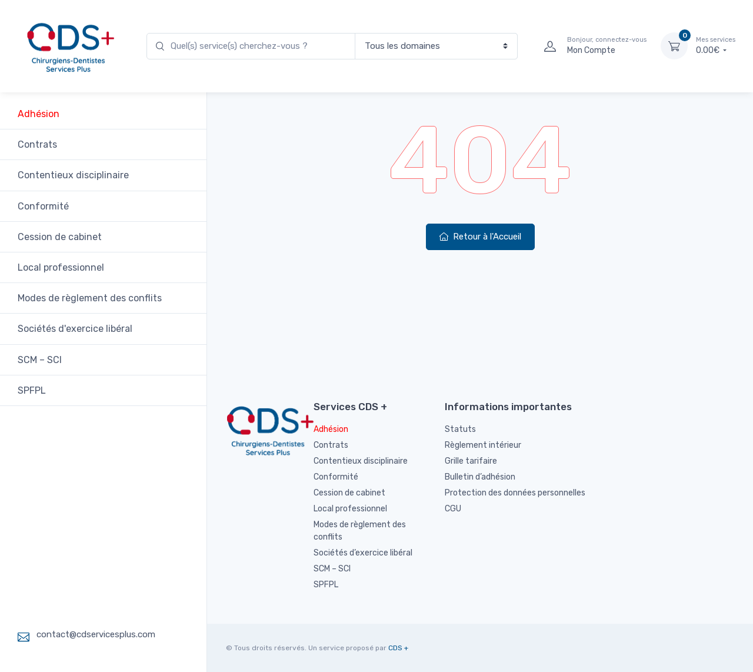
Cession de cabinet (60, 236)
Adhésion (38, 113)
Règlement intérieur (483, 445)
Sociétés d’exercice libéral (363, 553)
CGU (453, 509)
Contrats (37, 144)
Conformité (43, 206)
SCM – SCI (40, 359)
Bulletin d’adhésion (480, 477)
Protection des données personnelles (515, 493)
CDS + (398, 648)
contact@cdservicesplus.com (95, 634)
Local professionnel (61, 267)
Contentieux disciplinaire (73, 175)
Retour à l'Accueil (480, 236)
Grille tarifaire (471, 461)
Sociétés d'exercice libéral (75, 328)
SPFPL (32, 390)
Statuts (460, 429)
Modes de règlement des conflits (90, 298)
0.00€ (715, 45)
